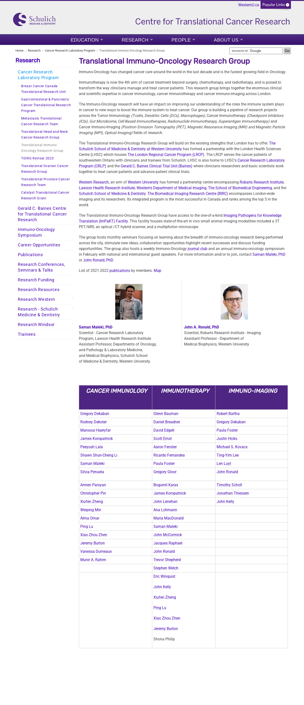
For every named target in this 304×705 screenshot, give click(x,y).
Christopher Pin (93, 493)
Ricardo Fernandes (169, 455)
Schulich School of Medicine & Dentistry (112, 193)
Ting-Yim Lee (228, 455)
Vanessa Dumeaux (96, 551)
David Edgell (163, 430)
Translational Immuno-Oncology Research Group (42, 148)
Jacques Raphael (167, 543)
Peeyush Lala (91, 447)
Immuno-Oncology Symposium (36, 232)
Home (19, 50)
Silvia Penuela (92, 472)
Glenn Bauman (165, 413)
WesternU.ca (248, 5)
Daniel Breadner (166, 422)
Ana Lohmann (165, 510)
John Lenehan (165, 501)
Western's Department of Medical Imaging (171, 188)
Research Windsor (36, 324)
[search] (256, 51)
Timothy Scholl (229, 485)
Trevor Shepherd (167, 559)
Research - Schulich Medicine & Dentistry (39, 312)
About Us (226, 40)
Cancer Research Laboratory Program (70, 50)
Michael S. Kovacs (232, 447)
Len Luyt (224, 463)
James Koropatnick (96, 438)
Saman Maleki (92, 463)
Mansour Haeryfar (95, 430)
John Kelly (225, 501)
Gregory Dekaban (94, 413)
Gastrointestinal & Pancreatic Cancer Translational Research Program (46, 105)
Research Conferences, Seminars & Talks (41, 267)
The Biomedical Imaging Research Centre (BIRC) (187, 193)
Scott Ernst (162, 438)
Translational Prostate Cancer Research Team (45, 182)
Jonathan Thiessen (233, 493)
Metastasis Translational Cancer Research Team (41, 121)
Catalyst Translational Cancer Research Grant (45, 195)
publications (119, 270)
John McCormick (167, 534)
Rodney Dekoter (93, 422)
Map (157, 270)
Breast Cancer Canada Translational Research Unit (43, 89)
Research (135, 40)
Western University (143, 182)
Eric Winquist (164, 576)
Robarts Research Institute (262, 182)
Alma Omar (89, 518)
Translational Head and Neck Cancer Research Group (44, 134)
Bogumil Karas (165, 485)
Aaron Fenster (165, 447)
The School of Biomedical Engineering (240, 188)
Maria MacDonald (168, 518)
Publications (30, 254)
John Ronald (227, 472)
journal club (197, 248)
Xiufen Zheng (91, 501)
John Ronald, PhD (98, 260)
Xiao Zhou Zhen (93, 534)
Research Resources (39, 289)
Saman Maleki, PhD (268, 254)
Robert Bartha (228, 413)
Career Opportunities (39, 245)
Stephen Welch (165, 568)
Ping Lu (86, 526)
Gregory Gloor (164, 472)
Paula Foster (227, 430)
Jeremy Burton (92, 543)
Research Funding (36, 280)
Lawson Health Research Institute (107, 188)
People (181, 40)
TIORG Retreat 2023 (37, 158)
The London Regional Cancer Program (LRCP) (166, 154)
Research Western (36, 299)
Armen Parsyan (93, 485)
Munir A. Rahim (93, 559)
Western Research (94, 182)
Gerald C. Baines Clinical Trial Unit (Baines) (156, 166)
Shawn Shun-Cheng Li (98, 455)
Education (85, 40)
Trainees (27, 334)
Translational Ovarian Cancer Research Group (45, 169)
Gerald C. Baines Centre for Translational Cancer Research (42, 214)
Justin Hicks (227, 438)
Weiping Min (90, 510)
